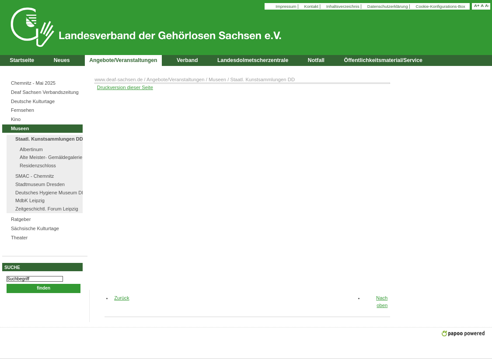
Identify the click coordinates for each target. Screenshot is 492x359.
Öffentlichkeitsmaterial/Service (383, 60)
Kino (16, 119)
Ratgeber (21, 219)
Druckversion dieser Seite (125, 87)
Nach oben (381, 301)
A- (487, 5)
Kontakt (312, 6)
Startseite (22, 60)
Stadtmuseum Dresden (40, 184)
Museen (20, 128)
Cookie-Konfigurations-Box (440, 6)
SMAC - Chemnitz (34, 176)
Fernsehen (22, 110)
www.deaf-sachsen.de (118, 79)
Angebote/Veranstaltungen (176, 79)
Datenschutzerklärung (388, 6)
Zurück (118, 297)
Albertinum (31, 149)
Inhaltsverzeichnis (343, 6)
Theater (19, 237)
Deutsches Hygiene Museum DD (50, 192)
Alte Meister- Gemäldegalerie (51, 157)
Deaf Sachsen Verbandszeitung (45, 92)
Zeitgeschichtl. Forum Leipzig (46, 208)
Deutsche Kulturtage (33, 101)
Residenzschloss (38, 165)
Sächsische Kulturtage (35, 228)
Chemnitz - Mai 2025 (33, 83)
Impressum (286, 6)
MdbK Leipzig (30, 200)
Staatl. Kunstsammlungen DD (49, 139)
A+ (476, 5)
